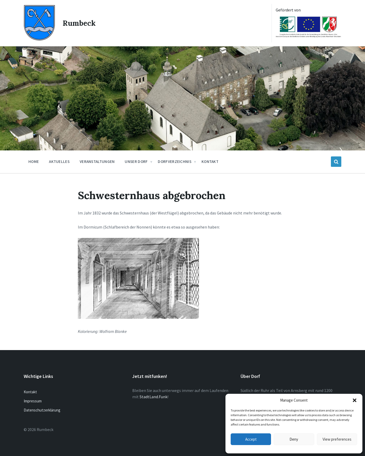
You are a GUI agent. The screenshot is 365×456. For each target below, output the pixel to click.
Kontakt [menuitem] (210, 161)
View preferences (337, 439)
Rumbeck (79, 23)
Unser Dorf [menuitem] (136, 161)
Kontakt (30, 391)
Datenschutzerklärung (42, 410)
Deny (294, 439)
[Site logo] (39, 39)
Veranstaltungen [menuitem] (97, 161)
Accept (251, 439)
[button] (354, 400)
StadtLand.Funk (153, 396)
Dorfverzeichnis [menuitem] (174, 161)
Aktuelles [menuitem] (59, 161)
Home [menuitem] (33, 161)
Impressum (33, 400)
